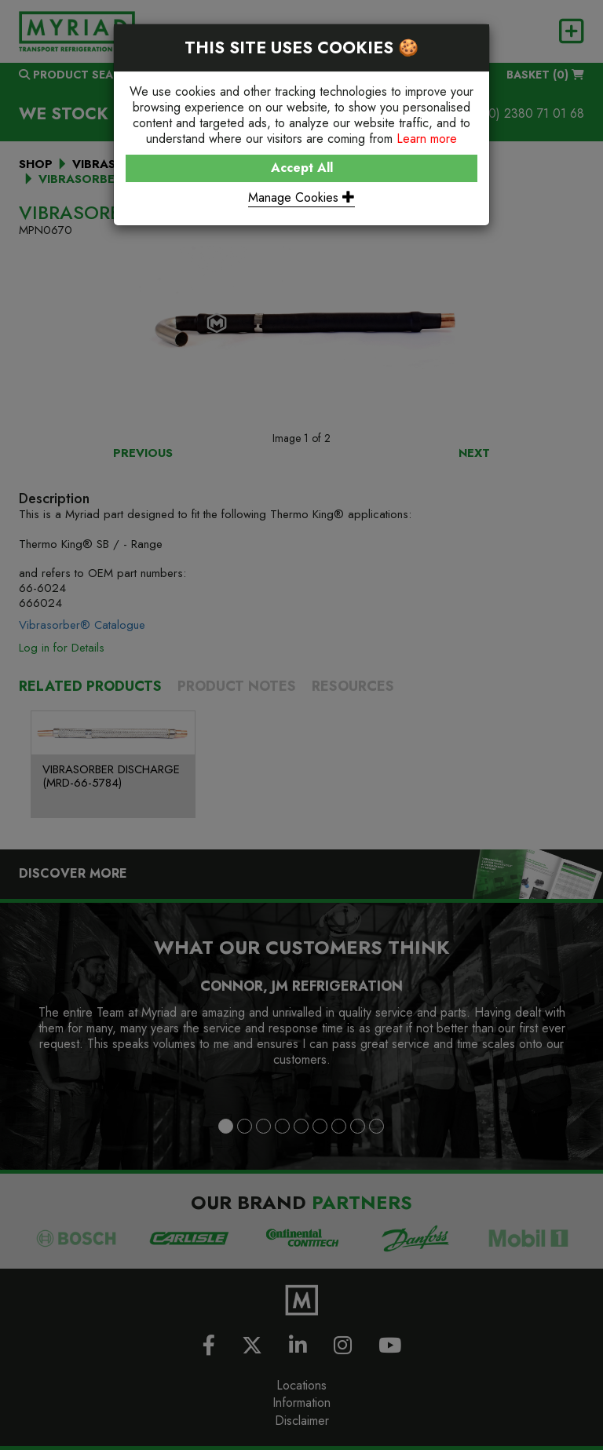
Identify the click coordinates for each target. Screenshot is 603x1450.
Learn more (427, 139)
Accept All (302, 168)
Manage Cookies (301, 197)
